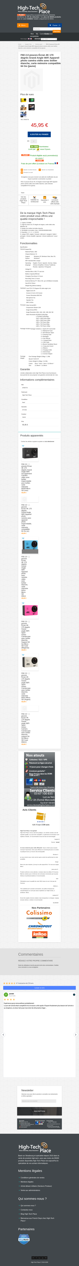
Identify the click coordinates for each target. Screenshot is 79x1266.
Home (19, 44)
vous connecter (22, 967)
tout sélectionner (49, 441)
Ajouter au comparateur (48, 169)
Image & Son (28, 44)
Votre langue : (24, 38)
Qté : (28, 141)
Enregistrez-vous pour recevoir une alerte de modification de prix (39, 177)
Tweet (22, 192)
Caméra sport (38, 44)
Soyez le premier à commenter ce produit (39, 179)
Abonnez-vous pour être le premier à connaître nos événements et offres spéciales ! (39, 1095)
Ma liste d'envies (37, 35)
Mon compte (32, 35)
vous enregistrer (33, 967)
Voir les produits (23, 200)
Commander (42, 34)
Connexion (47, 34)
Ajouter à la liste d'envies (30, 169)
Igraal (57, 842)
